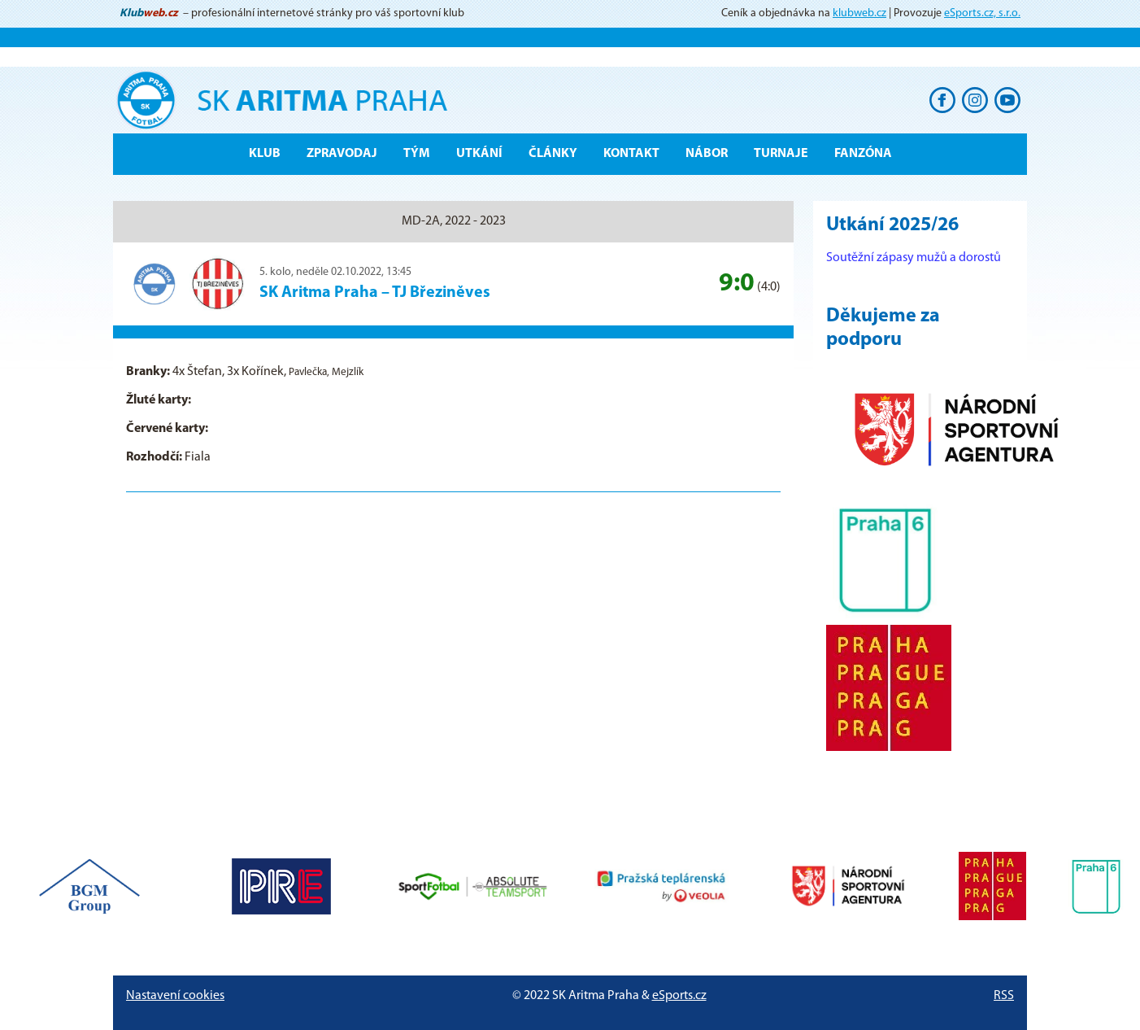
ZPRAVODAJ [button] (342, 153)
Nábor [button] (706, 153)
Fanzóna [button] (863, 153)
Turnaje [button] (781, 153)
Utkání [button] (479, 153)
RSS (1004, 995)
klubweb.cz (859, 13)
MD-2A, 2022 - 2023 (454, 221)
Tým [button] (416, 153)
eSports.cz (679, 995)
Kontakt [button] (631, 153)
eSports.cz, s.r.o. (982, 13)
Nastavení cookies (175, 995)
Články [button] (553, 153)
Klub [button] (265, 153)
